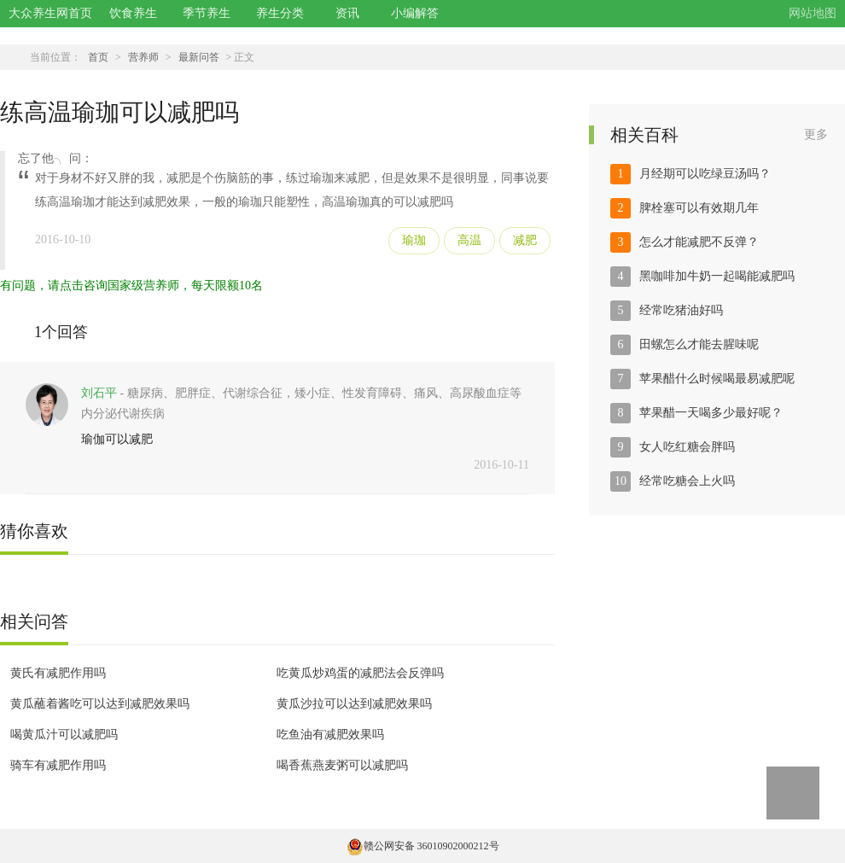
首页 (98, 57)
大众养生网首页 (50, 13)
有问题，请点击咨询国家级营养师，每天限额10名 (131, 285)
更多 (816, 134)
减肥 (525, 240)
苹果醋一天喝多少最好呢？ (711, 412)
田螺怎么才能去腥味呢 (699, 344)
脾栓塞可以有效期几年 (699, 207)
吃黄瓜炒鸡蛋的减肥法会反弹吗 (360, 673)
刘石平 (99, 393)
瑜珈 (414, 240)
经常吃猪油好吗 (681, 310)
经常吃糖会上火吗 (687, 481)
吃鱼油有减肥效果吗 (330, 734)
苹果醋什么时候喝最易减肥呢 (717, 378)
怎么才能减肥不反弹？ (699, 242)
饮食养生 (133, 13)
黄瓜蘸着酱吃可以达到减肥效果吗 (99, 703)
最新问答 (198, 57)
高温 (469, 240)
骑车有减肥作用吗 (58, 765)
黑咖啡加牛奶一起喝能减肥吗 (717, 276)
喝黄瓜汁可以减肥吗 (64, 734)
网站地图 (812, 13)
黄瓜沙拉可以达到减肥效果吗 (354, 703)
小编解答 (415, 13)
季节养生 (206, 13)
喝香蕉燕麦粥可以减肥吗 (342, 765)
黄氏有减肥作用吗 (58, 673)
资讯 (347, 13)
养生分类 (280, 13)
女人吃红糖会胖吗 (687, 446)
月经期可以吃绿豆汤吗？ (705, 173)
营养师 (143, 57)
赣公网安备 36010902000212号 (423, 846)
